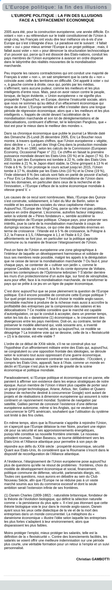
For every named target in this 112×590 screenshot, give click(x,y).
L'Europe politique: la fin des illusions (56, 7)
